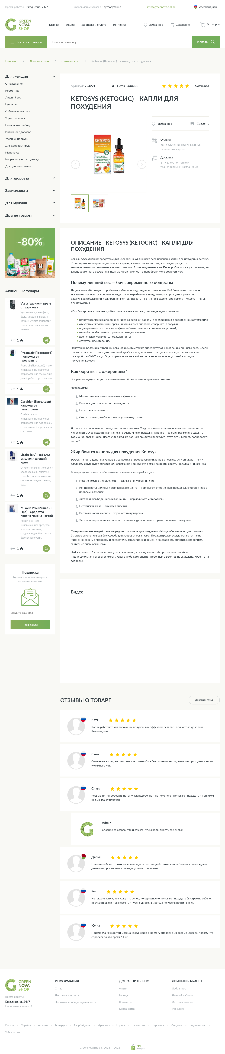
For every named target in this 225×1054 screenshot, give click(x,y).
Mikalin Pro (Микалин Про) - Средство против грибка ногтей (37, 512)
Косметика (12, 90)
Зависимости (16, 190)
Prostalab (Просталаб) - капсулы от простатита (36, 356)
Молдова (176, 1025)
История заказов (182, 1002)
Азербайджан (82, 1025)
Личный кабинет (182, 995)
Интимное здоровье (18, 131)
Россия (9, 1025)
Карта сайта (127, 1008)
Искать (202, 42)
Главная (54, 24)
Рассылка (178, 1008)
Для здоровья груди (18, 145)
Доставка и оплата (94, 24)
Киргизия (158, 1025)
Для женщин (16, 76)
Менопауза (12, 152)
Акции (70, 24)
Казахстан (138, 1025)
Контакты (119, 24)
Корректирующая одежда (22, 159)
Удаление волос (15, 118)
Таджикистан (197, 1025)
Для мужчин (16, 203)
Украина (43, 1025)
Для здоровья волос (18, 166)
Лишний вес (13, 97)
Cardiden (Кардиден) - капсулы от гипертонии (37, 405)
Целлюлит (12, 104)
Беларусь (61, 1025)
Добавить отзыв (204, 699)
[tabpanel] (108, 155)
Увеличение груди (16, 138)
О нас (58, 988)
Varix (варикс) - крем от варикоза (36, 305)
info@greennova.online (161, 6)
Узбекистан (12, 1032)
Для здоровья (17, 178)
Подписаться (30, 624)
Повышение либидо (18, 125)
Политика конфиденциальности (75, 1002)
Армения (104, 1025)
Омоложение (13, 83)
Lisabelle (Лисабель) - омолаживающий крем (36, 458)
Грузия (120, 1025)
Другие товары (18, 215)
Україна (26, 1025)
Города (123, 995)
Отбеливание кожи (17, 111)
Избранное (179, 988)
